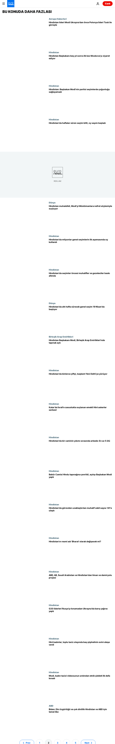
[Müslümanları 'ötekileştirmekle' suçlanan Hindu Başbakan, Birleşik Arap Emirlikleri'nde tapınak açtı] (81, 352)
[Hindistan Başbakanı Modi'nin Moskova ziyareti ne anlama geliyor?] (81, 68)
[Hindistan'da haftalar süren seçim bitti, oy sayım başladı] (81, 135)
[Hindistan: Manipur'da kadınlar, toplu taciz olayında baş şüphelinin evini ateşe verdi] (81, 654)
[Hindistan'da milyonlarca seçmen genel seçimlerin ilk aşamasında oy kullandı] (81, 251)
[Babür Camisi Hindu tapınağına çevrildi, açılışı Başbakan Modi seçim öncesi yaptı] (81, 486)
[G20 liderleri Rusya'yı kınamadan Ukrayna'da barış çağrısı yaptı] (81, 620)
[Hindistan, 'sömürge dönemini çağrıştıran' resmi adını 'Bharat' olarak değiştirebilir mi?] (81, 553)
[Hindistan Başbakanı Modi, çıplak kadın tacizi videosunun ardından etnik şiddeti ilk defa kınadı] (81, 688)
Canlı (107, 3)
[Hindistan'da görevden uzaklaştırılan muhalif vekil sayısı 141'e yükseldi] (81, 520)
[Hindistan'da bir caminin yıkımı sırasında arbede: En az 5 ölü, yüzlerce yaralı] (81, 453)
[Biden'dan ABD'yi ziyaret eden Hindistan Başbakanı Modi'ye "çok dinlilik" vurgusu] (81, 721)
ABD (51, 705)
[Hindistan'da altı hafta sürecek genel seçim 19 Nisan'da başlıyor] (81, 319)
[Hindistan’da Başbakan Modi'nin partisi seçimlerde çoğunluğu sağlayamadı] (81, 101)
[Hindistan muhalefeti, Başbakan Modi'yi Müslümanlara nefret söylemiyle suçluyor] (81, 218)
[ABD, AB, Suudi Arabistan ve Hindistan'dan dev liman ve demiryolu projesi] (81, 587)
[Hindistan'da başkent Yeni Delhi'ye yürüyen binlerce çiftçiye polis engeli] (81, 386)
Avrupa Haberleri (58, 19)
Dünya (52, 202)
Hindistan (54, 52)
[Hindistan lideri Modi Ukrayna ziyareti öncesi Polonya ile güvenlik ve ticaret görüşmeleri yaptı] (81, 34)
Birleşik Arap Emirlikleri (61, 336)
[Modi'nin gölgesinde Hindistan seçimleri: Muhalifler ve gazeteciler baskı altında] (81, 285)
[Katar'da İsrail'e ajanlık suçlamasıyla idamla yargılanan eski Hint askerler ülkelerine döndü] (81, 419)
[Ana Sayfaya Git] (10, 3)
